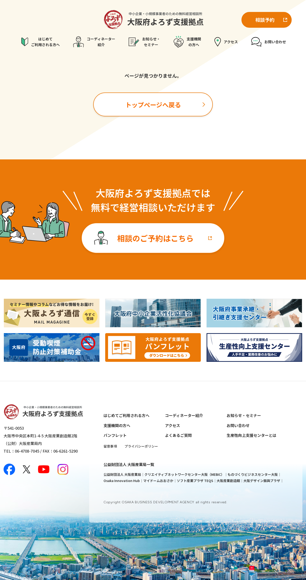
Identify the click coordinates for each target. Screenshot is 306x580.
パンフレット (115, 435)
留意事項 (110, 446)
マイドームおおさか (158, 480)
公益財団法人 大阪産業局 (122, 474)
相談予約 (264, 19)
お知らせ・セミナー (244, 415)
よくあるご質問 (178, 435)
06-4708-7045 (27, 451)
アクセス (172, 425)
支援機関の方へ (117, 425)
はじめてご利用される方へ (126, 415)
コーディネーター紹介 (184, 415)
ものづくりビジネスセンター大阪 (253, 474)
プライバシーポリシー (141, 446)
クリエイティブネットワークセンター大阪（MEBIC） (184, 474)
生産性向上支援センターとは (251, 435)
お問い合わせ (238, 425)
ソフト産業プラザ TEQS (195, 480)
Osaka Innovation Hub (122, 480)
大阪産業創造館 (228, 480)
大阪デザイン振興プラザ (261, 480)
